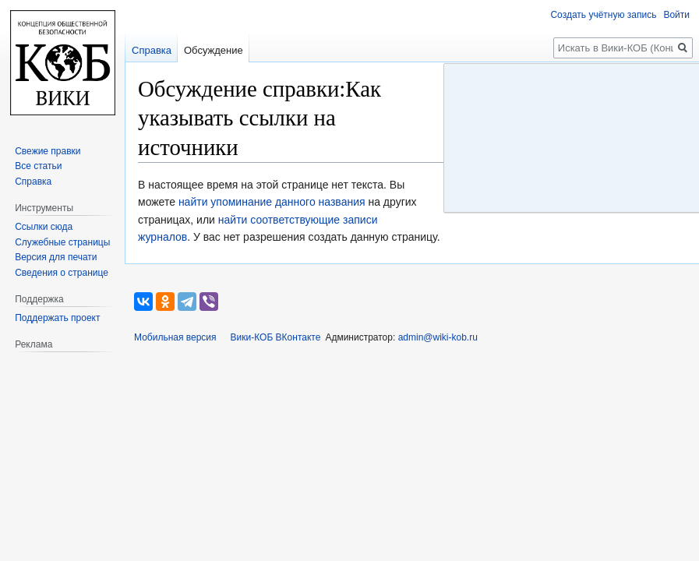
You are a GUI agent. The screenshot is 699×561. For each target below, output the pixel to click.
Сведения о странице (61, 272)
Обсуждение (213, 50)
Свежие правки (47, 151)
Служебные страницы (62, 242)
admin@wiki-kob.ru (438, 337)
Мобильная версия (175, 337)
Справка (151, 50)
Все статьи (38, 166)
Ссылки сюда (43, 226)
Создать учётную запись (603, 14)
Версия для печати (56, 257)
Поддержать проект (57, 317)
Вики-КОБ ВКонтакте (276, 337)
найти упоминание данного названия (271, 202)
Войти (676, 14)
